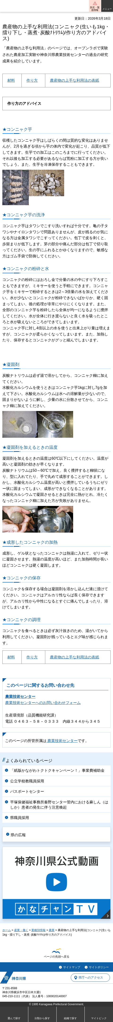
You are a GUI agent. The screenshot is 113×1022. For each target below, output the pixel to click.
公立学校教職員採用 (27, 781)
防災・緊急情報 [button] (95, 8)
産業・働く (21, 930)
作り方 (32, 80)
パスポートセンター (27, 791)
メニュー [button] (107, 9)
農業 (51, 930)
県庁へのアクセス (91, 978)
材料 (11, 80)
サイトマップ (71, 967)
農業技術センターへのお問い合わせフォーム (43, 703)
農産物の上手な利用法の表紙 (74, 80)
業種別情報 (38, 930)
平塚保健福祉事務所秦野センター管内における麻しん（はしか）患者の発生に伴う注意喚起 (59, 804)
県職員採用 (19, 818)
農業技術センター (20, 697)
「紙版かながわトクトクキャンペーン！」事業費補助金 (57, 770)
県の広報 (18, 835)
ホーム (6, 930)
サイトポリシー (99, 967)
